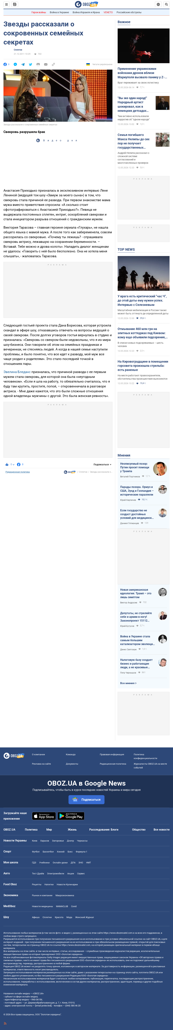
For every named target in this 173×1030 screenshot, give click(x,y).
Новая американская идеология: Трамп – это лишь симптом (135, 593)
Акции (70, 873)
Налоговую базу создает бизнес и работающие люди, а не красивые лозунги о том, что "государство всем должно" (136, 663)
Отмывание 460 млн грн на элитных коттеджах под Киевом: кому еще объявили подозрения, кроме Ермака (142, 333)
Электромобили (55, 873)
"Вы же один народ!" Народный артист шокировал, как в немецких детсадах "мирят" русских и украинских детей (132, 104)
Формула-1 (81, 851)
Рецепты (36, 884)
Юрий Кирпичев (128, 500)
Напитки (49, 884)
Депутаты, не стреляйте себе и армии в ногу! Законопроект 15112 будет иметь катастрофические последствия (136, 617)
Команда (70, 754)
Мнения (124, 455)
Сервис (81, 873)
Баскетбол (48, 851)
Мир (49, 829)
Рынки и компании (42, 895)
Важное (124, 22)
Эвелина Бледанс (17, 372)
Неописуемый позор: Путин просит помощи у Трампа (134, 467)
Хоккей (61, 851)
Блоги (114, 829)
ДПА (73, 862)
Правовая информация (112, 754)
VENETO (108, 12)
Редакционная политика (18, 472)
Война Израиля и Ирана (86, 12)
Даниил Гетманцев (129, 523)
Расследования (99, 829)
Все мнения (127, 683)
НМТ (88, 862)
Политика (31, 829)
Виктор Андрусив (128, 602)
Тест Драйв (38, 873)
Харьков (44, 840)
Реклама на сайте (41, 764)
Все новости (162, 829)
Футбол (36, 851)
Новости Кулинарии (67, 884)
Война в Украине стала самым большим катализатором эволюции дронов (137, 640)
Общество (138, 829)
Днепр (70, 840)
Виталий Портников (130, 476)
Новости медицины (42, 906)
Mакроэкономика (65, 895)
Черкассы (82, 840)
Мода (69, 917)
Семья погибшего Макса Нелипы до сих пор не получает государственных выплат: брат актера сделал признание (133, 141)
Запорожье (58, 840)
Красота (59, 917)
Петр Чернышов (128, 673)
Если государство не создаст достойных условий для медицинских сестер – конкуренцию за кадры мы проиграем (137, 514)
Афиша (35, 917)
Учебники (44, 862)
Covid (73, 906)
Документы (72, 764)
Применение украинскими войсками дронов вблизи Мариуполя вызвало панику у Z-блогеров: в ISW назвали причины (142, 73)
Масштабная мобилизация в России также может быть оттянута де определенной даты (143, 312)
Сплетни (18, 50)
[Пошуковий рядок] (166, 4)
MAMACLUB (62, 906)
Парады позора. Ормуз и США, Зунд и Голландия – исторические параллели (137, 490)
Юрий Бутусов (127, 626)
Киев (34, 840)
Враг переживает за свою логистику (138, 82)
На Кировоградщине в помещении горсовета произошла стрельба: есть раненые (143, 366)
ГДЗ (34, 862)
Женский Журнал (84, 917)
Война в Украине (59, 12)
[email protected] (43, 1005)
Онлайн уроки (60, 862)
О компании (38, 754)
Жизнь (72, 829)
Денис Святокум (128, 649)
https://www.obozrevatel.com (117, 933)
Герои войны (38, 12)
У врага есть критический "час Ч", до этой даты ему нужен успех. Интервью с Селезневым (142, 300)
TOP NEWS (126, 249)
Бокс (70, 851)
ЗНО (81, 862)
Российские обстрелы (129, 12)
